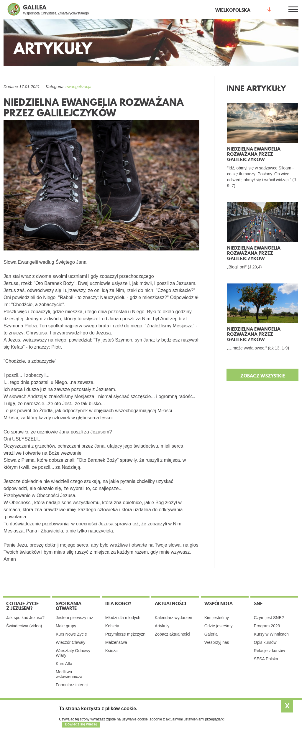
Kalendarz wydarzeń (173, 617)
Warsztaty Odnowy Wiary (73, 653)
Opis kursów (265, 642)
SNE (258, 603)
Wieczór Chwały (70, 642)
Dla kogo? (118, 603)
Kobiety (112, 626)
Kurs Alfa (64, 663)
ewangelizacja (78, 86)
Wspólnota (218, 603)
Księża (111, 650)
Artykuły (162, 626)
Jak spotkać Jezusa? (25, 617)
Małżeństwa (116, 642)
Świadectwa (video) (24, 626)
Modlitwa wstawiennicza (69, 674)
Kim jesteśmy (216, 617)
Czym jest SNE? (269, 617)
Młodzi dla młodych (122, 617)
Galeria (211, 634)
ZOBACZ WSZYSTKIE (262, 375)
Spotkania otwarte (68, 605)
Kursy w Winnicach (271, 634)
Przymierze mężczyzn (125, 634)
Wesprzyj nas (216, 642)
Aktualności (170, 603)
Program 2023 (267, 626)
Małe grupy (66, 626)
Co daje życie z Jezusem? (22, 605)
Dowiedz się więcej (81, 724)
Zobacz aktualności (172, 634)
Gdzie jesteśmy (218, 626)
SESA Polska (266, 659)
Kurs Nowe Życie (71, 634)
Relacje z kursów (269, 650)
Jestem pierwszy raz (74, 617)
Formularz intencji (72, 684)
